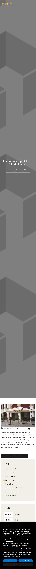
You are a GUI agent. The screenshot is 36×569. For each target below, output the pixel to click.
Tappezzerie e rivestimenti (13, 492)
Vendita (15, 169)
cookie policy (10, 541)
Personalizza (18, 565)
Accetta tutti (25, 561)
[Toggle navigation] (32, 4)
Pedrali (17, 514)
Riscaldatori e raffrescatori (13, 488)
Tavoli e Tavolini (10, 476)
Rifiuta (10, 561)
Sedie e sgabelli (10, 469)
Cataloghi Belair (10, 495)
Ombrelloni (23, 169)
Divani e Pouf (9, 473)
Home (8, 169)
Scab (16, 520)
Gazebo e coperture (11, 480)
